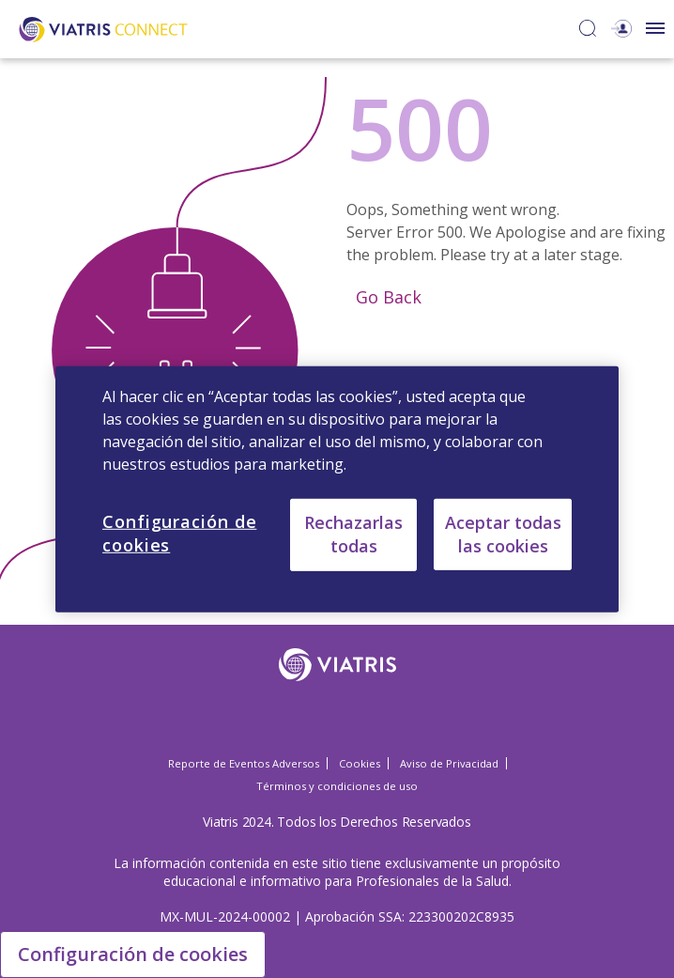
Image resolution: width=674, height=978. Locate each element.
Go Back (386, 297)
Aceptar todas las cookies (503, 533)
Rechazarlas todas (353, 534)
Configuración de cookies (133, 954)
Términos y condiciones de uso (337, 786)
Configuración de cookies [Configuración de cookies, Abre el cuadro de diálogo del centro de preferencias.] (179, 532)
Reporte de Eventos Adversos (243, 763)
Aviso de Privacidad (449, 763)
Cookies (359, 763)
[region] (337, 488)
